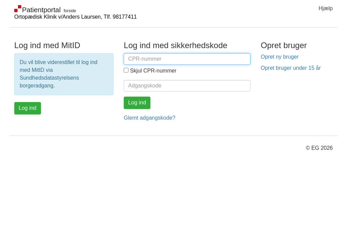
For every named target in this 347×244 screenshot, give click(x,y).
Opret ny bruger (280, 57)
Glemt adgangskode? (149, 118)
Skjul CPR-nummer (153, 71)
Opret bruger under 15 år (291, 68)
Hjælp (326, 8)
